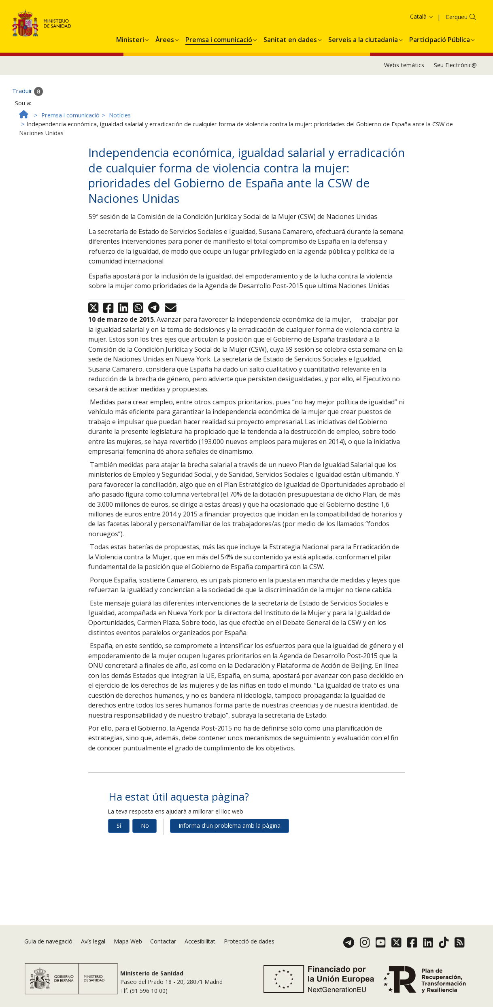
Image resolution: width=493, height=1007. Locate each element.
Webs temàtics (404, 91)
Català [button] (422, 42)
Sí (119, 851)
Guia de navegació (48, 941)
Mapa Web (128, 941)
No (145, 851)
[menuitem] (130, 64)
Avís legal (93, 941)
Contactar (163, 941)
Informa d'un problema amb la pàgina (229, 851)
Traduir (27, 117)
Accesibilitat (200, 941)
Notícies (120, 140)
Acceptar (469, 19)
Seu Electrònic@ (455, 91)
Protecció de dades (249, 941)
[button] (130, 64)
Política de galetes (426, 18)
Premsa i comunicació (70, 140)
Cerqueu (457, 43)
